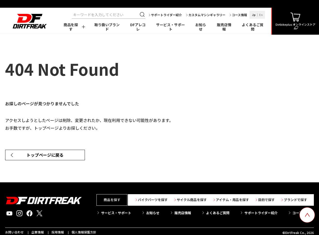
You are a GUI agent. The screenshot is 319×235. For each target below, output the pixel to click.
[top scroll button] (307, 215)
